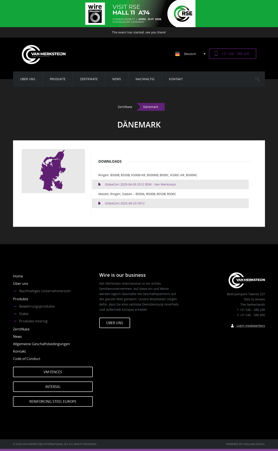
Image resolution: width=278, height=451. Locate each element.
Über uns (27, 79)
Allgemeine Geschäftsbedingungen (41, 344)
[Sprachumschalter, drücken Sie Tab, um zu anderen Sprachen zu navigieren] (192, 53)
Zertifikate (89, 79)
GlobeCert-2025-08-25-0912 (125, 203)
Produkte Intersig (33, 321)
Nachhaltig (145, 79)
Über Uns (114, 322)
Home (18, 276)
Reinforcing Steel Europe (52, 401)
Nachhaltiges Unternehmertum (45, 291)
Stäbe (23, 313)
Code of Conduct (26, 358)
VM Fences (53, 372)
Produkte (58, 79)
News (116, 79)
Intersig (52, 386)
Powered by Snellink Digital (245, 444)
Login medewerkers (251, 325)
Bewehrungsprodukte (37, 306)
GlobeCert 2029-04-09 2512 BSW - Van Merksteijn (140, 184)
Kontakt (176, 79)
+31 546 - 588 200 (235, 53)
